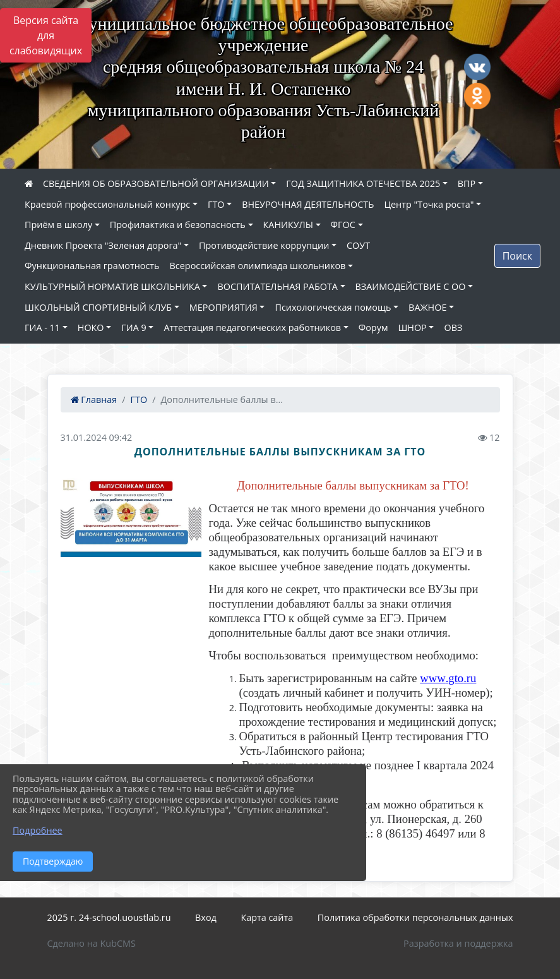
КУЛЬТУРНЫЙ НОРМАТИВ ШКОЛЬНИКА (112, 286)
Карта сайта (267, 917)
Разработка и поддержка (458, 943)
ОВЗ (453, 327)
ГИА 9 (133, 327)
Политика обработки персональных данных (415, 917)
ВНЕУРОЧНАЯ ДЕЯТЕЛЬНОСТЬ (308, 204)
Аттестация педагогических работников (252, 327)
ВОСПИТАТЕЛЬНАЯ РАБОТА (277, 286)
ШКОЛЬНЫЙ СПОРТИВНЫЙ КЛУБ (98, 307)
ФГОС (343, 225)
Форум (373, 327)
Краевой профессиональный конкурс (107, 204)
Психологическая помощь (333, 307)
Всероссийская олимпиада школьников (258, 266)
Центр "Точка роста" (429, 204)
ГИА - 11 (42, 327)
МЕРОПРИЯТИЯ (223, 307)
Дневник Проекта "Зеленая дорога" (103, 245)
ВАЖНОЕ (427, 307)
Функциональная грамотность (92, 266)
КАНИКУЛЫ (288, 225)
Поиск (517, 256)
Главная (94, 399)
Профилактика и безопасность (178, 225)
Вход (206, 917)
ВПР (466, 183)
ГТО (216, 204)
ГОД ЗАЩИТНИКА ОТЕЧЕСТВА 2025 (363, 183)
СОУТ (358, 245)
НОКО (91, 327)
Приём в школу (58, 225)
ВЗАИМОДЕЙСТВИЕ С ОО (410, 286)
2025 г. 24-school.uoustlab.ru (109, 917)
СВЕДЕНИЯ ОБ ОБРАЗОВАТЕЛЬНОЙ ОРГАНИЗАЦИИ (156, 183)
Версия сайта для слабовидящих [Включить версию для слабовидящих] (45, 35)
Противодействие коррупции (264, 245)
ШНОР (412, 327)
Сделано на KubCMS (91, 943)
